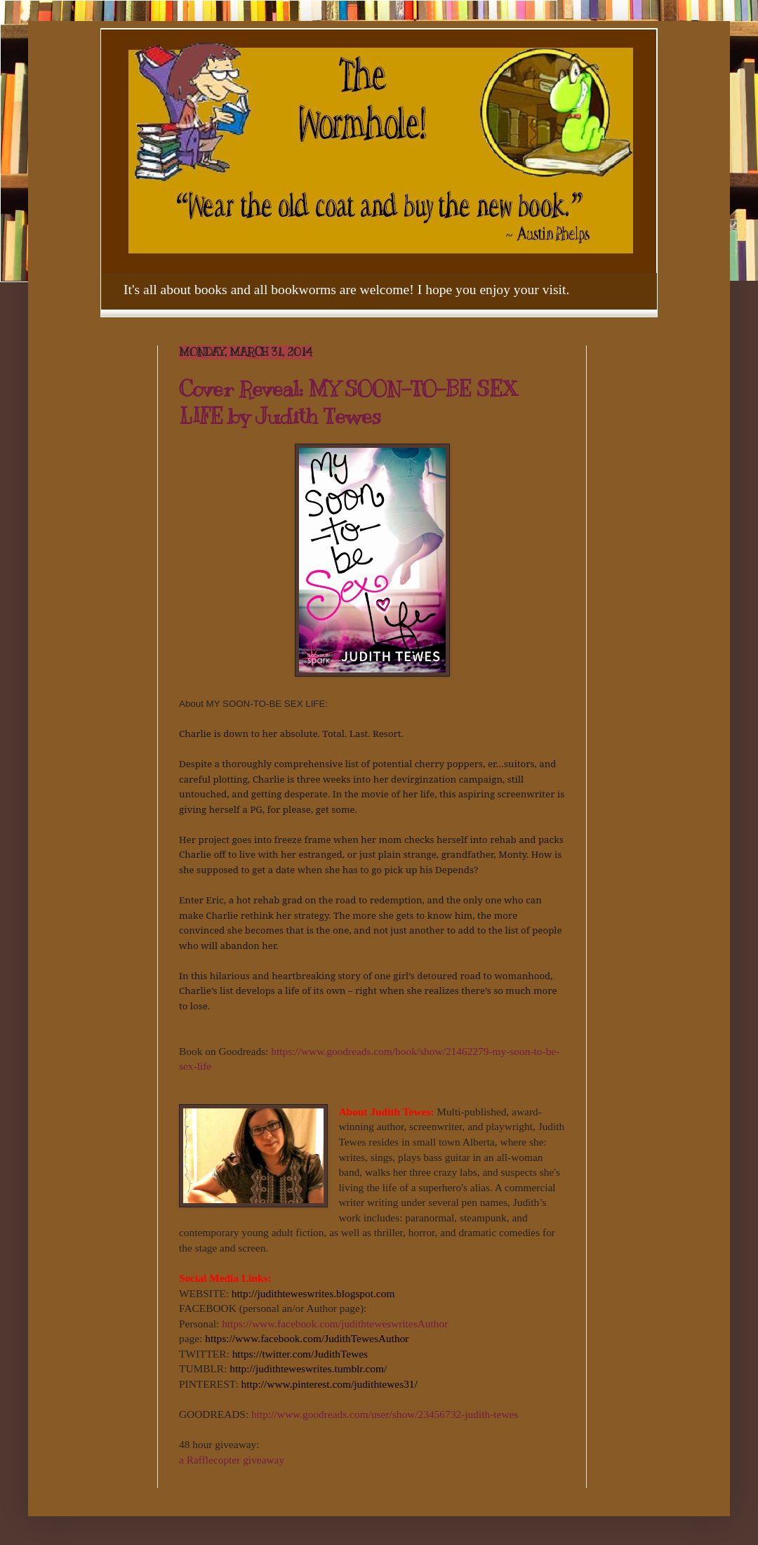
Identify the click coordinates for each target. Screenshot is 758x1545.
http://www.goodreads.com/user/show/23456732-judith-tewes (384, 1414)
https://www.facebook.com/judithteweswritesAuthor (335, 1324)
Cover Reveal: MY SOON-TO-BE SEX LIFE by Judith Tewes (348, 403)
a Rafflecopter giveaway (231, 1460)
